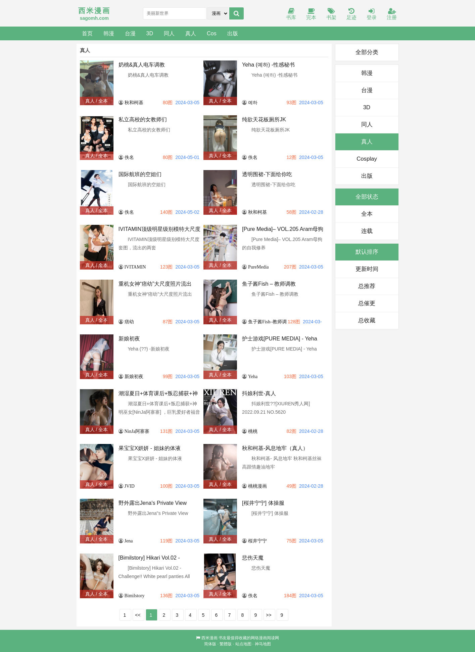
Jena (129, 540)
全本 (367, 214)
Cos (212, 33)
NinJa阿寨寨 (137, 431)
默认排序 (366, 252)
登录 (372, 14)
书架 (331, 14)
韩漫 (108, 33)
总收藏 (366, 320)
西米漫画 (209, 638)
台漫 (130, 33)
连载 (367, 231)
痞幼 (129, 321)
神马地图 (263, 644)
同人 (169, 33)
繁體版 (226, 644)
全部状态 (366, 197)
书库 (291, 14)
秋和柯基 (134, 102)
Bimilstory (135, 595)
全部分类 (366, 52)
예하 (252, 102)
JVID (130, 486)
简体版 (210, 644)
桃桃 (252, 431)
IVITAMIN (135, 266)
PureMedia (258, 266)
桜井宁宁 (257, 540)
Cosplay (367, 159)
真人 (190, 33)
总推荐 (366, 286)
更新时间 (366, 269)
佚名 (129, 157)
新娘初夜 (134, 376)
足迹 (351, 14)
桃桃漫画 (257, 486)
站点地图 (243, 644)
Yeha (252, 376)
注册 (392, 14)
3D (149, 33)
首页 (87, 33)
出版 (232, 33)
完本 (311, 14)
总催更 (366, 303)
